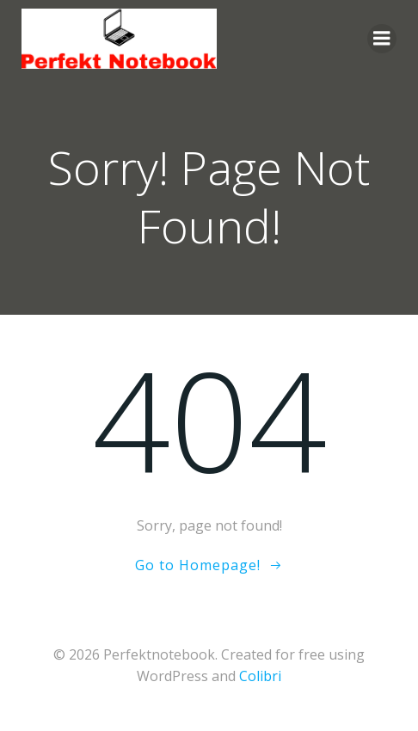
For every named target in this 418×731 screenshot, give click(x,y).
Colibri (260, 675)
